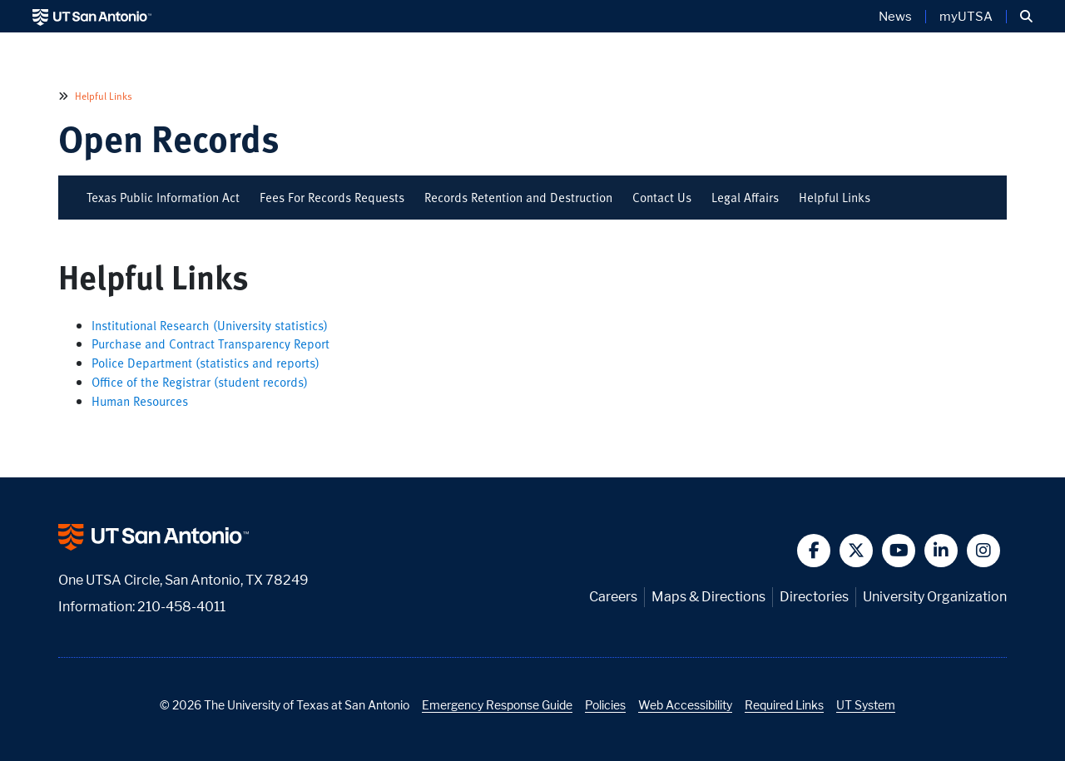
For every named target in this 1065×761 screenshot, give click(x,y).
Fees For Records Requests (332, 197)
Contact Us (661, 197)
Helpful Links (102, 95)
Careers (613, 597)
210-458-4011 (181, 607)
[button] (1026, 16)
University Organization (935, 597)
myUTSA (966, 16)
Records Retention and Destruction (518, 197)
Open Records (169, 138)
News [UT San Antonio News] (895, 16)
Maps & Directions (708, 597)
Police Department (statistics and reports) (206, 362)
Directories (814, 597)
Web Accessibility (685, 705)
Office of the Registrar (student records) (200, 382)
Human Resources (140, 401)
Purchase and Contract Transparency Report (210, 343)
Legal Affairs (745, 197)
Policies (605, 705)
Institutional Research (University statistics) (210, 325)
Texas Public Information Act (163, 197)
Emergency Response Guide (497, 705)
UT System (865, 705)
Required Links (784, 705)
